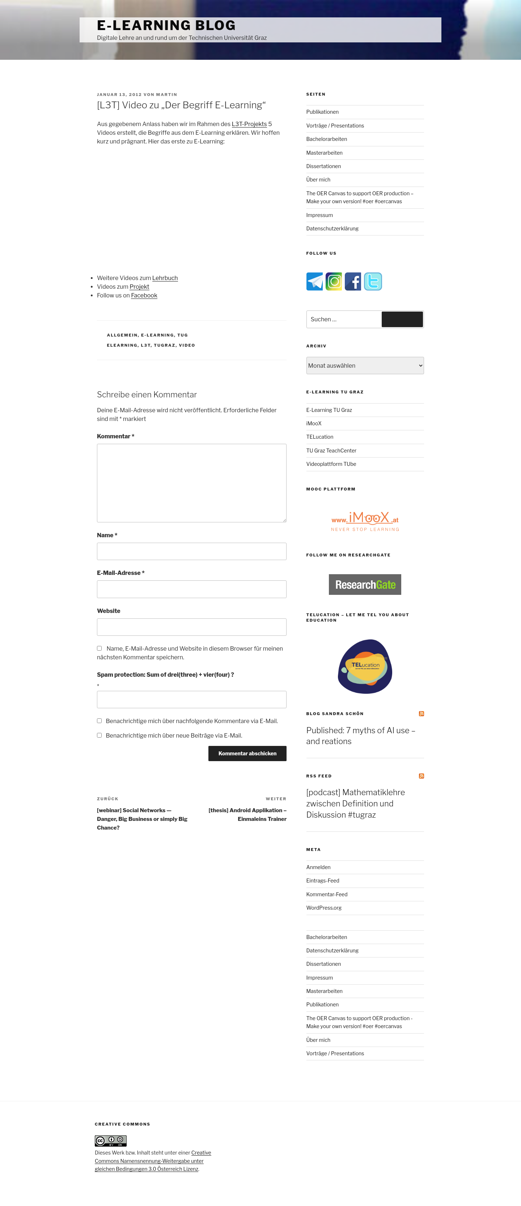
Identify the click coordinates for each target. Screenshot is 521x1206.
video (187, 345)
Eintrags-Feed (322, 880)
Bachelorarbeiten (326, 139)
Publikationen (322, 112)
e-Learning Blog (166, 25)
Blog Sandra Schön (335, 713)
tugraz (164, 345)
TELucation (320, 437)
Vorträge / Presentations (335, 125)
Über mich (318, 179)
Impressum (319, 215)
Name (107, 535)
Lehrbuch (165, 278)
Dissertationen (323, 166)
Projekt (139, 286)
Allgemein (122, 335)
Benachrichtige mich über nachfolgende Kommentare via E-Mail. (192, 721)
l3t (146, 345)
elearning (122, 345)
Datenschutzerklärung (332, 228)
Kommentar (116, 436)
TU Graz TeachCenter (331, 450)
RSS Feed (319, 776)
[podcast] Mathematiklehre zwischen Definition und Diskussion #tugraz (355, 803)
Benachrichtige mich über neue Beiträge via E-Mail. (174, 735)
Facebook (144, 295)
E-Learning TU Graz (329, 410)
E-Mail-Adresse (121, 572)
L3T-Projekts (249, 124)
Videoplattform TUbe (331, 464)
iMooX (314, 423)
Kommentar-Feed (327, 894)
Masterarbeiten (324, 153)
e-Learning (157, 335)
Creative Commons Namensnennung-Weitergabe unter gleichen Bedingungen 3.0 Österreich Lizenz (153, 1160)
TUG (182, 335)
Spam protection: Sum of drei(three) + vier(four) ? (165, 674)
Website (108, 611)
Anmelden (318, 867)
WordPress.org (324, 908)
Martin (167, 94)
